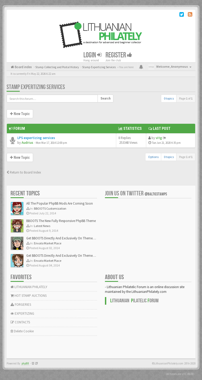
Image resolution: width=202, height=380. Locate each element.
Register (118, 55)
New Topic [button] (20, 114)
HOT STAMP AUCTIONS (29, 295)
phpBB (25, 363)
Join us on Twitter (136, 193)
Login (92, 55)
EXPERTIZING (22, 313)
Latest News (42, 226)
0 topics (169, 98)
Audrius (27, 142)
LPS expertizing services (36, 138)
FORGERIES (21, 304)
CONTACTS (20, 322)
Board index (23, 67)
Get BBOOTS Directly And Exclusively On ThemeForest (63, 238)
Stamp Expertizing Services (36, 87)
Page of (186, 98)
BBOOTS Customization (50, 208)
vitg (159, 138)
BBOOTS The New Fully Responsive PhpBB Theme (61, 221)
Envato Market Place (47, 243)
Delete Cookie (22, 331)
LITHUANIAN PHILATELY (29, 287)
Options (153, 157)
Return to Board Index (24, 172)
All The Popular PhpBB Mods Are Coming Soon (59, 203)
